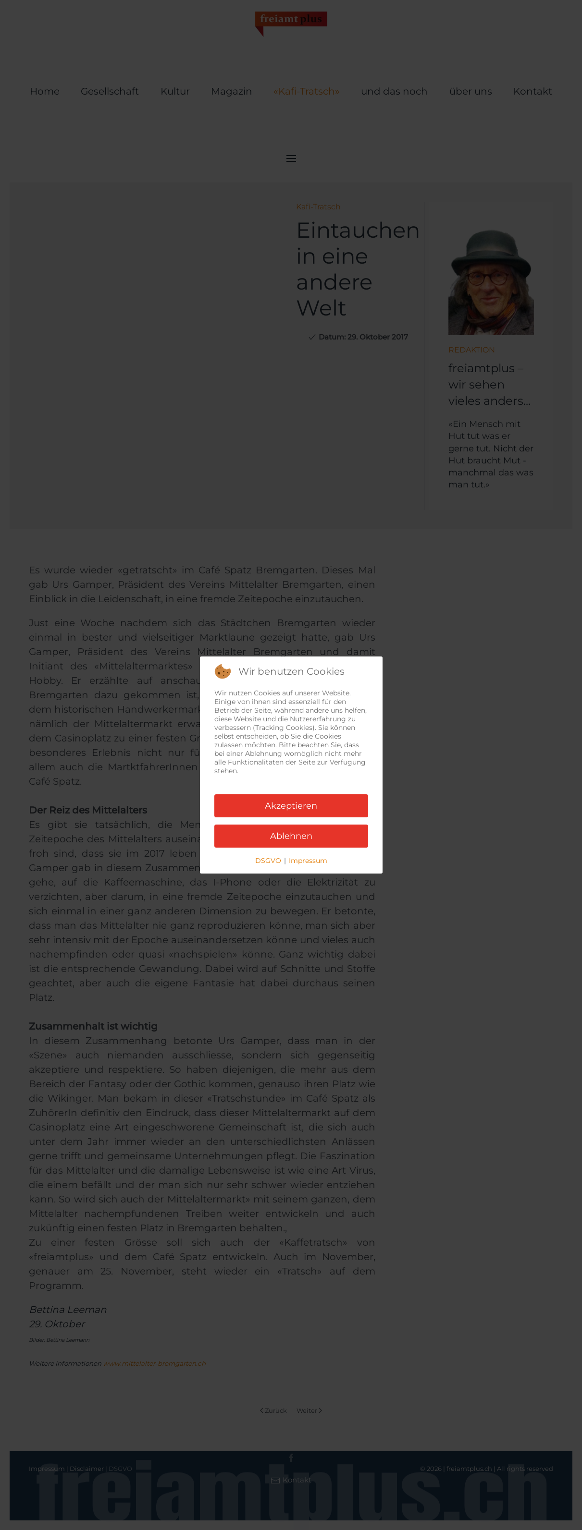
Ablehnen (291, 836)
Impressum (308, 860)
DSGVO (268, 860)
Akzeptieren (291, 806)
